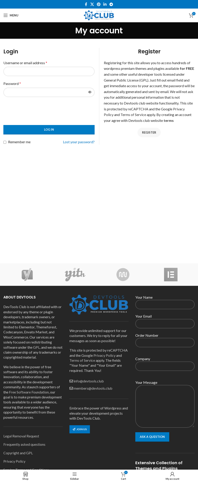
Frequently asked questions (24, 444)
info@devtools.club (89, 381)
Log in (49, 129)
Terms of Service (133, 114)
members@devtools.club (93, 388)
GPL (36, 347)
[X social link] (92, 4)
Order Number (165, 338)
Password (12, 83)
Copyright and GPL (18, 453)
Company (165, 362)
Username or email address (25, 63)
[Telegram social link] (111, 4)
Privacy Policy (14, 461)
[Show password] (90, 92)
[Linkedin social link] (105, 4)
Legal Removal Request (21, 436)
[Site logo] (99, 15)
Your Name (165, 300)
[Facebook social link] (86, 4)
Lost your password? (79, 142)
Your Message (165, 394)
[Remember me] (4, 142)
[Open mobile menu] (11, 15)
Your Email (165, 319)
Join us (80, 429)
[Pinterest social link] (98, 4)
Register (149, 132)
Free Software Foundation (29, 392)
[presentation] (37, 110)
